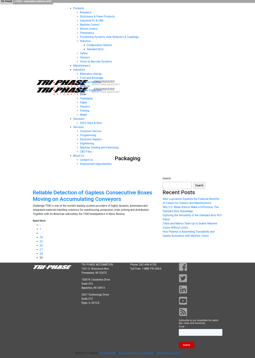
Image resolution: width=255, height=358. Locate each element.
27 (41, 249)
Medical (84, 86)
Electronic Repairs (91, 139)
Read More (39, 221)
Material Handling (90, 82)
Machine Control (89, 24)
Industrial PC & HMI (92, 20)
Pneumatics (87, 32)
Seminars (78, 118)
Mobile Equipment (91, 90)
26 (41, 245)
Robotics (85, 41)
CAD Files (86, 151)
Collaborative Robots (99, 45)
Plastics (85, 106)
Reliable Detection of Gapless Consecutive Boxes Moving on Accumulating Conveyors (92, 195)
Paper (83, 102)
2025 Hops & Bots (91, 123)
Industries (79, 69)
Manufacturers (81, 65)
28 (41, 253)
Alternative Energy (91, 73)
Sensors (85, 57)
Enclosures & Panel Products (97, 16)
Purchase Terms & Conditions (137, 353)
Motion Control (89, 28)
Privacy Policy (107, 353)
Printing (84, 110)
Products (78, 8)
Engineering (87, 143)
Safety (84, 53)
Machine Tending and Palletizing (99, 147)
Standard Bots (95, 49)
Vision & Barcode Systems (96, 61)
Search (167, 178)
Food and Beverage (91, 78)
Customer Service (90, 131)
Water (83, 114)
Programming (88, 135)
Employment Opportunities (96, 164)
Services (78, 127)
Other (83, 94)
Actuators (85, 12)
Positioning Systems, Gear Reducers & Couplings (109, 37)
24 (41, 237)
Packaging (86, 98)
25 (41, 241)
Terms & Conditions (168, 353)
